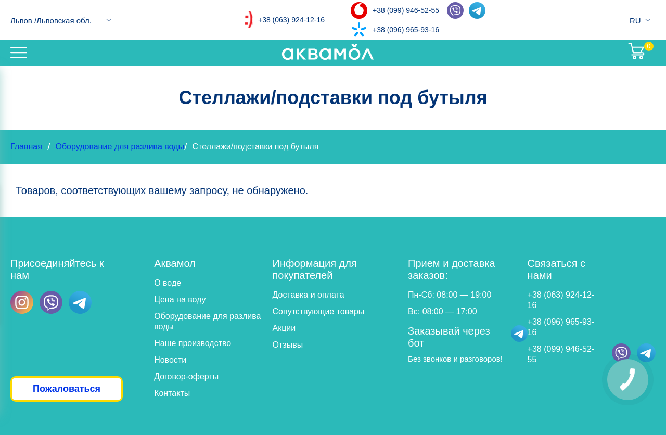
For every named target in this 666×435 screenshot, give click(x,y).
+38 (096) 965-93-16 (406, 29)
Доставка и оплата (308, 294)
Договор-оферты (186, 376)
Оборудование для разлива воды (119, 146)
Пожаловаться (66, 388)
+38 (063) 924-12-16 (291, 20)
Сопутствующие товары (319, 311)
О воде (167, 282)
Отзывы (288, 344)
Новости (170, 359)
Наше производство (192, 343)
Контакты (172, 393)
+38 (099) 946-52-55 (406, 10)
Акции (284, 328)
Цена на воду (180, 299)
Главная (26, 146)
